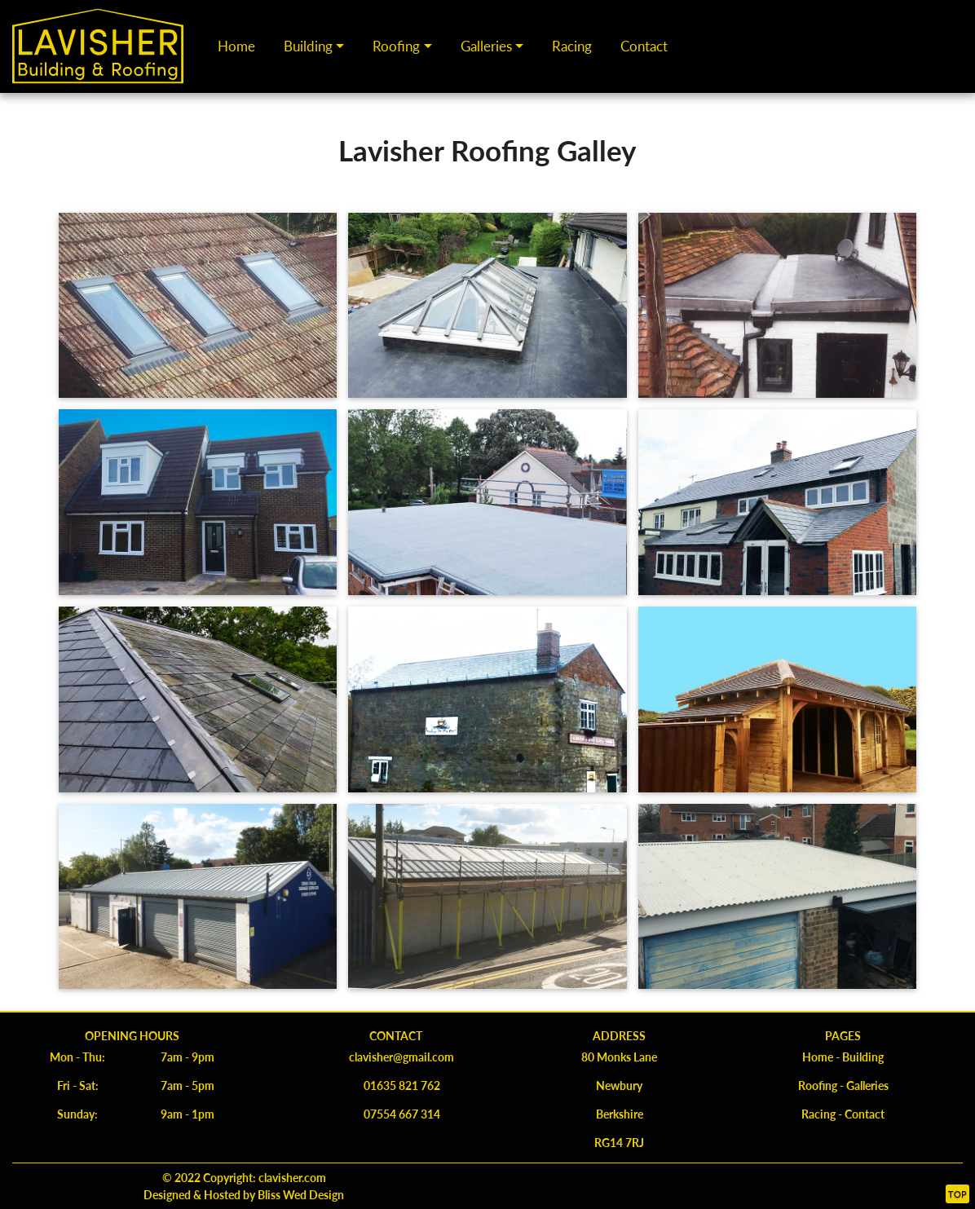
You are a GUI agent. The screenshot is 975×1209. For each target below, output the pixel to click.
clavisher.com (292, 1177)
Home (236, 45)
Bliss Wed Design (299, 1194)
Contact (644, 45)
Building (308, 45)
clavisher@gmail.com (401, 1056)
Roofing (396, 45)
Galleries (486, 45)
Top (957, 1193)
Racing (572, 45)
